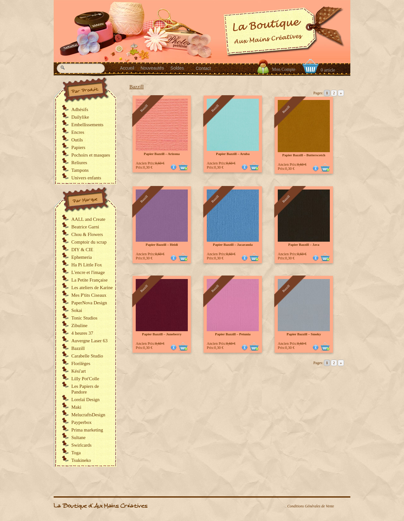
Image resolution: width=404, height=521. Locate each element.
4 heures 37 (82, 333)
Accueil (127, 68)
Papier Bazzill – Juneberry (161, 334)
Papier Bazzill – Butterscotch (303, 155)
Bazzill (136, 87)
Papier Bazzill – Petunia (233, 334)
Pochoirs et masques (90, 155)
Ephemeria (81, 257)
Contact (203, 68)
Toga (76, 452)
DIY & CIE (82, 249)
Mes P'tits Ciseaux (88, 295)
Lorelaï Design (85, 399)
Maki (76, 407)
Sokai (76, 310)
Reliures (79, 162)
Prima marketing (87, 429)
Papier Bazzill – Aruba (232, 154)
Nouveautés (152, 68)
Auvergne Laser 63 (89, 340)
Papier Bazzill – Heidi (162, 244)
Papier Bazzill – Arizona (162, 154)
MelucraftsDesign (88, 414)
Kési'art (78, 371)
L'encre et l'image (88, 272)
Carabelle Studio (87, 355)
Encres (77, 132)
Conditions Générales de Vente (310, 506)
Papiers (78, 147)
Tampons (80, 170)
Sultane (78, 437)
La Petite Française (89, 279)
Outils (77, 139)
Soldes (177, 68)
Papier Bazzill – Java (303, 244)
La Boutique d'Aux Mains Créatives (100, 506)
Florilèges (80, 363)
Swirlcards (81, 445)
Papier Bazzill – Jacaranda (233, 244)
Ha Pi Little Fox (86, 264)
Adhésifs (79, 109)
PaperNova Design (89, 302)
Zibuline (79, 325)
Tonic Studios (84, 317)
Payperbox (81, 422)
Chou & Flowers (87, 234)
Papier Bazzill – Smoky (304, 334)
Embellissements (87, 124)
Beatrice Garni (85, 226)
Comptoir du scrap (89, 242)
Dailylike (80, 117)
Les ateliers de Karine (92, 287)
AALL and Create (88, 219)
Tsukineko (81, 460)
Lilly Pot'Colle (85, 378)
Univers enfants (86, 177)
